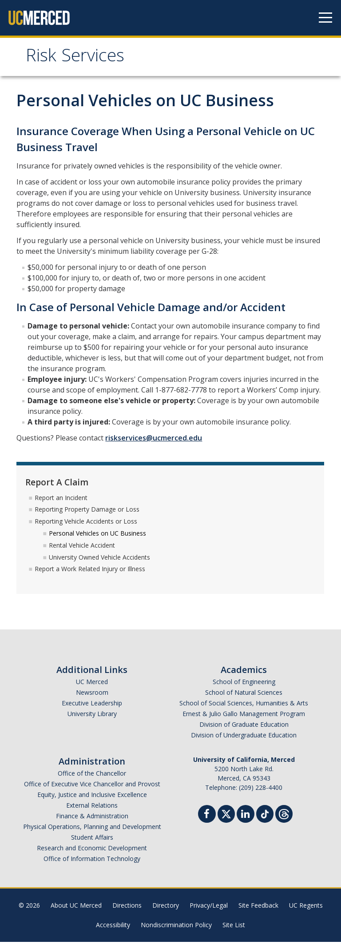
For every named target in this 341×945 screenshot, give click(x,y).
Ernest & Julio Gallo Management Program (243, 717)
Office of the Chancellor (92, 776)
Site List (233, 928)
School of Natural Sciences (243, 695)
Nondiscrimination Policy (176, 928)
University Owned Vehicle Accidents (99, 560)
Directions (127, 908)
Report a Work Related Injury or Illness (90, 572)
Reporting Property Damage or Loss (87, 512)
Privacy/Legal (209, 908)
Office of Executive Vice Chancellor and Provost (92, 787)
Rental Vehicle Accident (82, 548)
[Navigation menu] (325, 17)
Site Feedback (258, 908)
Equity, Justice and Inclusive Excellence (92, 797)
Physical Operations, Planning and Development (92, 829)
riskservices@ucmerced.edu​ (153, 441)
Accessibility (113, 928)
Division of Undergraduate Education (244, 738)
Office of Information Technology (92, 861)
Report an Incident (61, 500)
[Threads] (284, 816)
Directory (165, 908)
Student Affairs (92, 840)
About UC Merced (76, 908)
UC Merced (92, 685)
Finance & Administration (92, 819)
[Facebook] (207, 818)
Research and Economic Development (92, 851)
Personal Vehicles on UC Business (97, 536)
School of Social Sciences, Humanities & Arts (243, 706)
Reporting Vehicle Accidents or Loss (86, 524)
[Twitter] (226, 816)
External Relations (92, 808)
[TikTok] (265, 816)
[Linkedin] (245, 818)
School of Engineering (244, 685)
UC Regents (306, 908)
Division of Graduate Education (244, 727)
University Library (92, 717)
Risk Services (83, 59)
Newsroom (92, 695)
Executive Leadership (92, 706)
